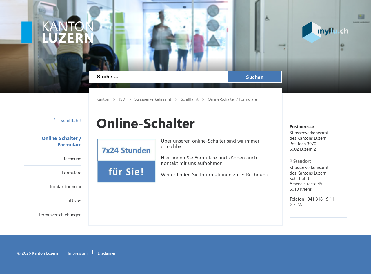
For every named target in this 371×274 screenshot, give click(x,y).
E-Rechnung (70, 159)
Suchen (254, 77)
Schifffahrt (67, 120)
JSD (122, 98)
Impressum (78, 252)
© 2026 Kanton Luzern (37, 252)
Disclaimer (107, 252)
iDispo (75, 201)
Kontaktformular (65, 186)
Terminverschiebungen (59, 214)
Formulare (71, 172)
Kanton (103, 98)
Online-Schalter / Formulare (61, 141)
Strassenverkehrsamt (152, 98)
